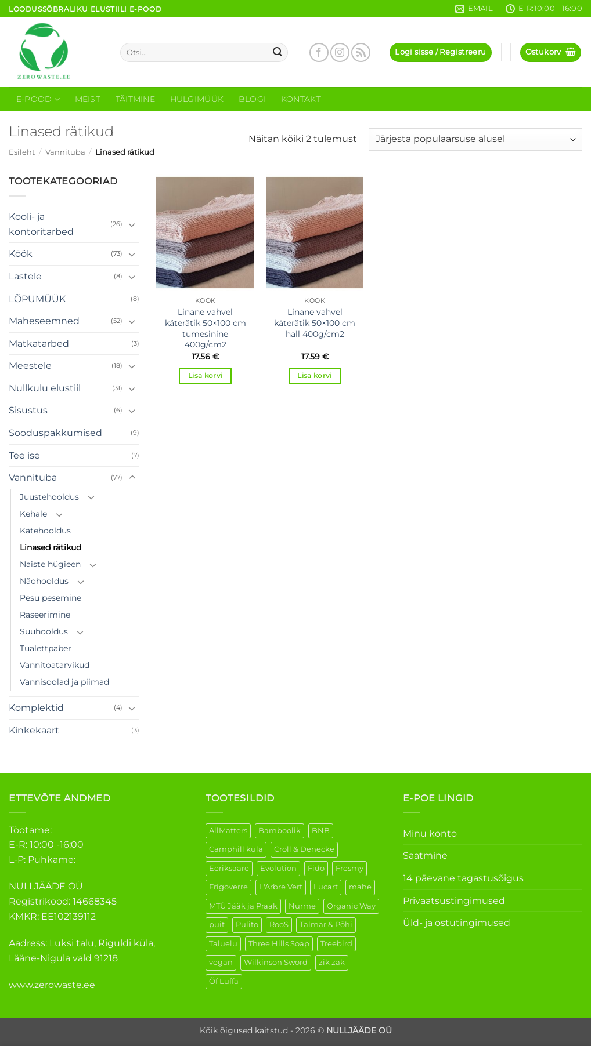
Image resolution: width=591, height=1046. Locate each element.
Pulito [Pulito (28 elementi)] (247, 924)
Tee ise (24, 455)
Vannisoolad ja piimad (64, 682)
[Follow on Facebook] (319, 52)
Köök (21, 253)
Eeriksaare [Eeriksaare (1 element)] (229, 868)
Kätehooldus (45, 530)
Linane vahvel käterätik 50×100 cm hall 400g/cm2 (314, 323)
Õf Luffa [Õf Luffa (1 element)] (224, 981)
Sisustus (28, 410)
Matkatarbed (39, 343)
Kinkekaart (34, 730)
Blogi (252, 99)
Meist (87, 99)
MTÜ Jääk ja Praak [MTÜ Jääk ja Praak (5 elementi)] (243, 906)
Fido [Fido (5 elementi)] (316, 868)
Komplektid (36, 707)
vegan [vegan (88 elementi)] (221, 962)
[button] (440, 52)
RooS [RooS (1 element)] (279, 924)
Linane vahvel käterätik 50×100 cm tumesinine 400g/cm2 (205, 328)
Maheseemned (44, 320)
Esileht (22, 152)
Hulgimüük (197, 99)
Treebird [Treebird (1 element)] (336, 943)
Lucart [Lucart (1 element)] (325, 886)
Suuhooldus (44, 631)
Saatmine (425, 855)
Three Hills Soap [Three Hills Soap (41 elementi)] (278, 943)
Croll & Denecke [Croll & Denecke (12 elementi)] (304, 849)
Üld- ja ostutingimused (456, 922)
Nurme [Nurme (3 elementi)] (302, 906)
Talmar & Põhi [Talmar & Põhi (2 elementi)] (326, 924)
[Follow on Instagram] (339, 52)
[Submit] (277, 53)
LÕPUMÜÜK (37, 298)
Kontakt (301, 99)
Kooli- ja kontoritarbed (41, 224)
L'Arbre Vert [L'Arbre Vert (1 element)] (280, 886)
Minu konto (430, 833)
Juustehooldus (49, 497)
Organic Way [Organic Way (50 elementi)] (351, 906)
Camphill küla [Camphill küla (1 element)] (236, 849)
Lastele (25, 276)
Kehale (33, 514)
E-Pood (38, 99)
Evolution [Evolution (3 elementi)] (278, 868)
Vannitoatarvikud (54, 665)
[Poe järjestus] (475, 139)
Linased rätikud (50, 547)
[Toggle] (132, 224)
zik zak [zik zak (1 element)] (332, 962)
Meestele (30, 365)
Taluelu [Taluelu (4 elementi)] (223, 943)
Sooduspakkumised (55, 432)
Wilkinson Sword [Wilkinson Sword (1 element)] (276, 962)
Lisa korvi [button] (205, 376)
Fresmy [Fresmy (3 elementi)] (349, 868)
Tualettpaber (45, 648)
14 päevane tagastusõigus (463, 878)
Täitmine (135, 99)
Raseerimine (45, 614)
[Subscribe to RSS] (360, 52)
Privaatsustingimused (454, 900)
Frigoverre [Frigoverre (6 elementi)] (228, 886)
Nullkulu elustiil (45, 388)
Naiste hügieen (50, 564)
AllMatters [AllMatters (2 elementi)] (228, 830)
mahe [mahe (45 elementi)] (360, 886)
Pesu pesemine (50, 598)
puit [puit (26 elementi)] (217, 924)
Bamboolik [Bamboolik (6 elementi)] (279, 830)
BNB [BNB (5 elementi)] (321, 830)
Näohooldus (44, 581)
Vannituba (65, 152)
